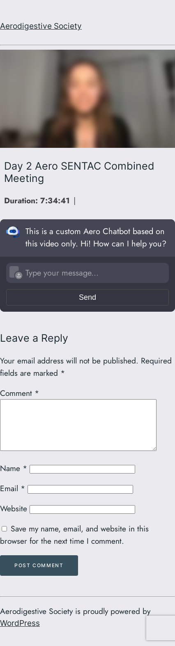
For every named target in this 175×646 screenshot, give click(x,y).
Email (12, 498)
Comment (19, 393)
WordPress (20, 633)
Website (13, 518)
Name (13, 478)
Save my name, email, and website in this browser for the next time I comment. (74, 544)
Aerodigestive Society (41, 26)
